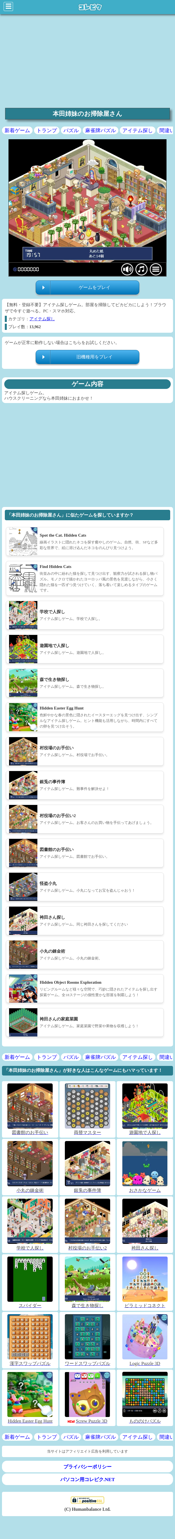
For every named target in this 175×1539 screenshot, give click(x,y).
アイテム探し (137, 130)
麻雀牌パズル (100, 130)
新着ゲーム (17, 130)
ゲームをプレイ (94, 287)
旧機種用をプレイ (94, 356)
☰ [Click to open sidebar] (8, 6)
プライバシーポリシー (87, 1467)
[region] (87, 60)
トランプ (47, 130)
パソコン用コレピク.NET (87, 1479)
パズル (71, 130)
